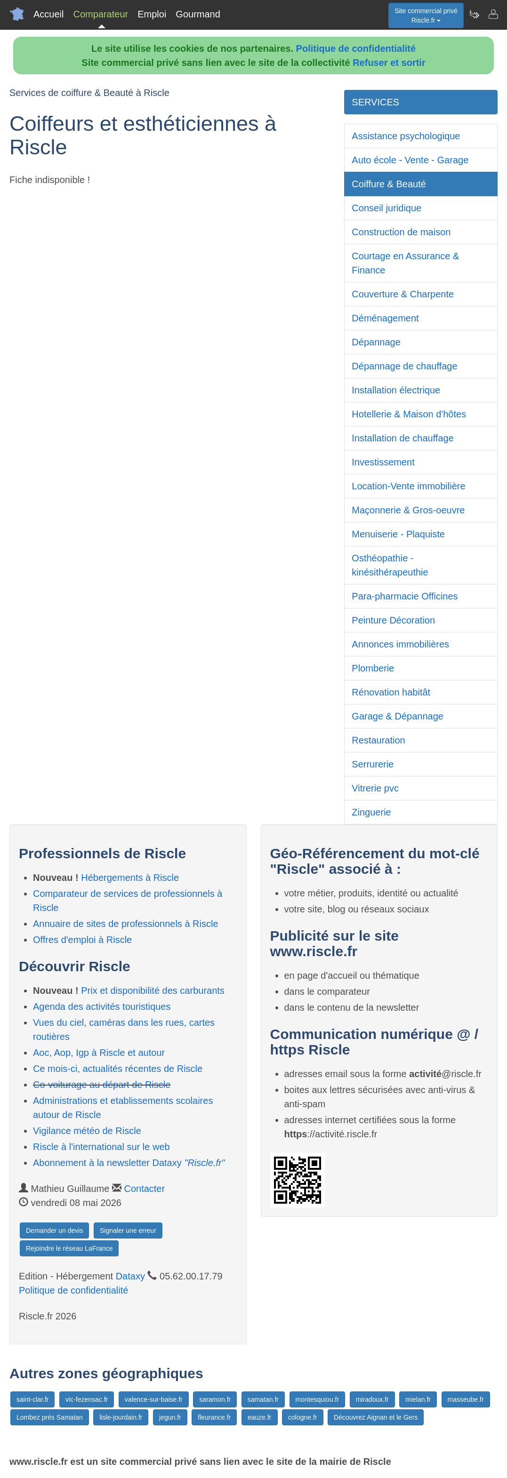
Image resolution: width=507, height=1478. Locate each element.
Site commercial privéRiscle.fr (426, 15)
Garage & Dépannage (397, 716)
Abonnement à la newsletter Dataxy (129, 1163)
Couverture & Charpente (403, 294)
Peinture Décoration (393, 620)
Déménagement (385, 318)
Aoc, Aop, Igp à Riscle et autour (99, 1052)
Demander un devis (54, 1230)
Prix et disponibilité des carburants (153, 990)
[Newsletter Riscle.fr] (474, 14)
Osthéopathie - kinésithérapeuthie (390, 565)
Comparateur (100, 14)
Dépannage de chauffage (404, 366)
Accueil (48, 14)
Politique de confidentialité (356, 48)
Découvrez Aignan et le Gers (376, 1417)
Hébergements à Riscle (130, 877)
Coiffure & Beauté (389, 184)
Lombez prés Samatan (49, 1417)
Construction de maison (401, 232)
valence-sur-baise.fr (154, 1399)
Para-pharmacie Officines (405, 596)
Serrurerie (373, 764)
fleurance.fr (214, 1417)
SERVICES (375, 102)
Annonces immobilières (400, 644)
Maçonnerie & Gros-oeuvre (408, 510)
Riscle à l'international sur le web (101, 1147)
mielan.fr (418, 1399)
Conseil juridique (386, 208)
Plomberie (373, 668)
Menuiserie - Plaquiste (398, 534)
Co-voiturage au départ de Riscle (101, 1084)
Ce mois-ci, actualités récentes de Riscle (117, 1068)
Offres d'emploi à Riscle (82, 940)
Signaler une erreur (128, 1230)
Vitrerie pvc (375, 788)
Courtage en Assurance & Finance (405, 263)
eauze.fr (260, 1417)
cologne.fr (302, 1417)
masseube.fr (466, 1399)
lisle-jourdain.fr (120, 1417)
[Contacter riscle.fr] (492, 14)
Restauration (378, 740)
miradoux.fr (372, 1399)
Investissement (383, 462)
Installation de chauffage (402, 438)
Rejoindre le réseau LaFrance (69, 1248)
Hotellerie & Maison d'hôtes (409, 414)
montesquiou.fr (317, 1399)
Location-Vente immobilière (408, 486)
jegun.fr (170, 1417)
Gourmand (198, 14)
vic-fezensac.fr (86, 1399)
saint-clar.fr (32, 1399)
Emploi (151, 14)
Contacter (144, 1188)
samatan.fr (263, 1399)
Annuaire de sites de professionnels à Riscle (125, 924)
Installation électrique (396, 390)
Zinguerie (371, 812)
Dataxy (130, 1276)
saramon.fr (215, 1399)
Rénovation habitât (391, 692)
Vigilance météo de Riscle (87, 1131)
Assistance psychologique (406, 136)
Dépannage (376, 342)
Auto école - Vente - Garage (410, 160)
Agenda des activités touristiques (101, 1006)
